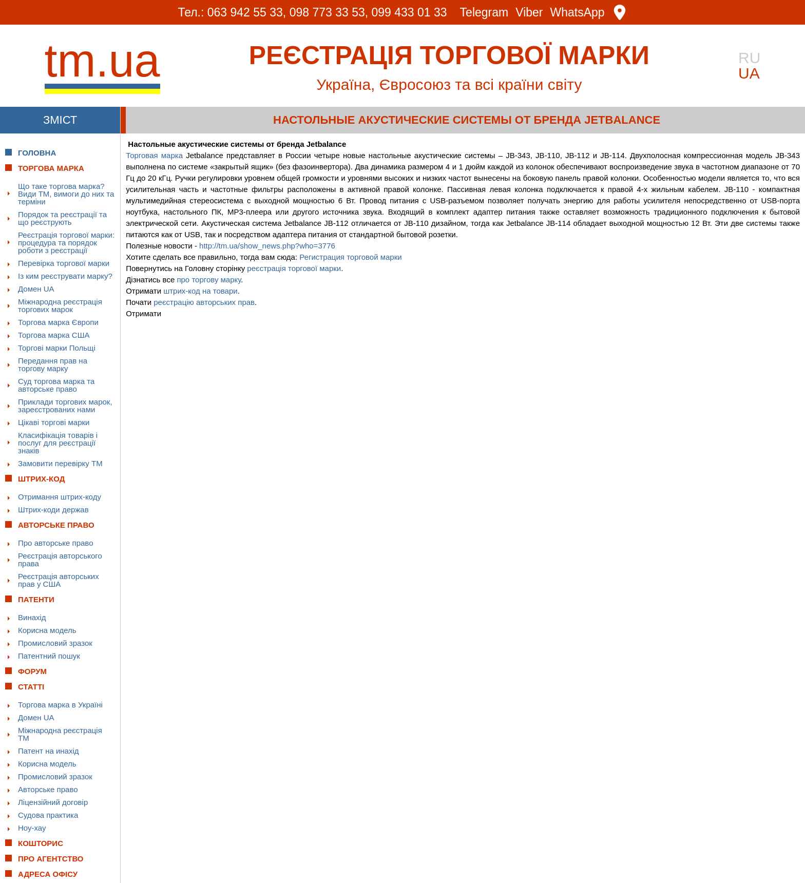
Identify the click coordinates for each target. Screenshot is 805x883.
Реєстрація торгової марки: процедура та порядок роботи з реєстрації (66, 242)
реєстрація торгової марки (294, 268)
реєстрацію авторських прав (204, 302)
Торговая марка (154, 155)
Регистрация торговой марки (350, 257)
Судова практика (48, 815)
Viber (529, 12)
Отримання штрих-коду (59, 497)
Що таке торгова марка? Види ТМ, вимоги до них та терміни (66, 193)
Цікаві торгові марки (53, 422)
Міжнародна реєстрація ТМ (60, 734)
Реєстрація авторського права (60, 559)
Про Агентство (51, 858)
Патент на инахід (48, 751)
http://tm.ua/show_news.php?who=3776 (267, 245)
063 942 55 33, (246, 12)
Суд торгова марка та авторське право (56, 385)
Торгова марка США (53, 335)
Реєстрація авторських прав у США (58, 580)
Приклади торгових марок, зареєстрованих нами (65, 405)
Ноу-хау (32, 828)
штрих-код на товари (200, 290)
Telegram (484, 12)
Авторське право (48, 789)
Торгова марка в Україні (60, 704)
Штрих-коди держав (53, 509)
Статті (31, 686)
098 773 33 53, (329, 12)
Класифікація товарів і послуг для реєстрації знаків (58, 442)
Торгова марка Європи (58, 322)
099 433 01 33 (409, 12)
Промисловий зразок (55, 643)
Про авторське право (55, 543)
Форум (32, 671)
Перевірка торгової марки (63, 263)
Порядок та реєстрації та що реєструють (62, 218)
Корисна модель (47, 630)
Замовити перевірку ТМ (60, 463)
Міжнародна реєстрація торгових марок (60, 305)
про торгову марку (209, 279)
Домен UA (36, 289)
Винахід (32, 617)
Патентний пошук (49, 656)
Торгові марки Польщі (56, 348)
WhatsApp (577, 12)
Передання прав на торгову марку (52, 364)
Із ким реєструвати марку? (65, 276)
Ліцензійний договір (53, 802)
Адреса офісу (48, 874)
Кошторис (40, 843)
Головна (37, 152)
